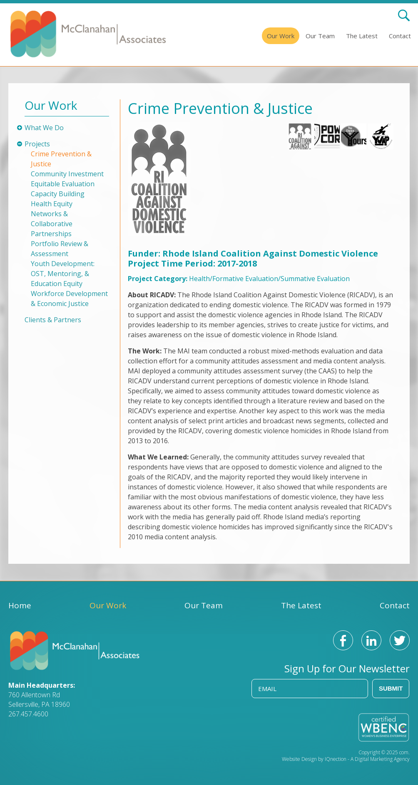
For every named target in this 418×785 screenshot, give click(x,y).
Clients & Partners (53, 319)
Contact (400, 36)
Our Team (320, 36)
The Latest (362, 36)
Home (19, 605)
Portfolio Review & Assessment (59, 248)
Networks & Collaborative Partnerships (51, 223)
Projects (37, 143)
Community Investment (67, 173)
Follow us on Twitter (400, 640)
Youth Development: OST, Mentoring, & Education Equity (63, 273)
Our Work (280, 36)
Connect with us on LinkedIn (371, 640)
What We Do (44, 127)
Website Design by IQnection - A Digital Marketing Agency (346, 759)
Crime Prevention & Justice (61, 158)
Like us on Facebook (343, 640)
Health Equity (51, 203)
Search (404, 15)
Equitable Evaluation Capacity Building (63, 188)
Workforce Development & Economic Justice (69, 298)
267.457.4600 (28, 713)
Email (267, 688)
